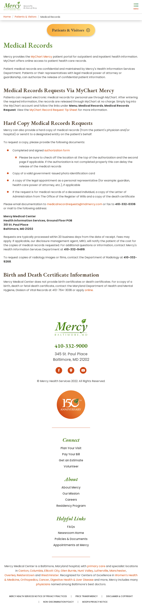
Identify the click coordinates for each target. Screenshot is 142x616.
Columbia (36, 571)
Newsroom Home (71, 533)
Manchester (117, 571)
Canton (23, 571)
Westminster (50, 575)
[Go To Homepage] (71, 330)
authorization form (57, 150)
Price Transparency (87, 596)
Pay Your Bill (71, 454)
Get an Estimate (71, 460)
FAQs (71, 527)
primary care (96, 566)
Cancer (44, 580)
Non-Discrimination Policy (58, 602)
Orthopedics (29, 580)
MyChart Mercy (41, 57)
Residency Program (71, 506)
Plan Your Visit (71, 448)
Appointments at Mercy (71, 545)
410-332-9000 (71, 345)
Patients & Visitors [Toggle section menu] (71, 30)
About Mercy (71, 487)
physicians (43, 584)
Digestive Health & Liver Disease (72, 580)
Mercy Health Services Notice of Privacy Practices (38, 596)
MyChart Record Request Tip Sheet (53, 110)
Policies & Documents (71, 539)
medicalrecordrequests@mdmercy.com (74, 204)
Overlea (10, 575)
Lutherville (101, 571)
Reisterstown (26, 575)
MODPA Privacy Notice (94, 602)
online (89, 290)
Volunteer (71, 466)
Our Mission (71, 493)
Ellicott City (52, 571)
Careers (71, 500)
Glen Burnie (68, 571)
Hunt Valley (85, 571)
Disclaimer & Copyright (119, 596)
